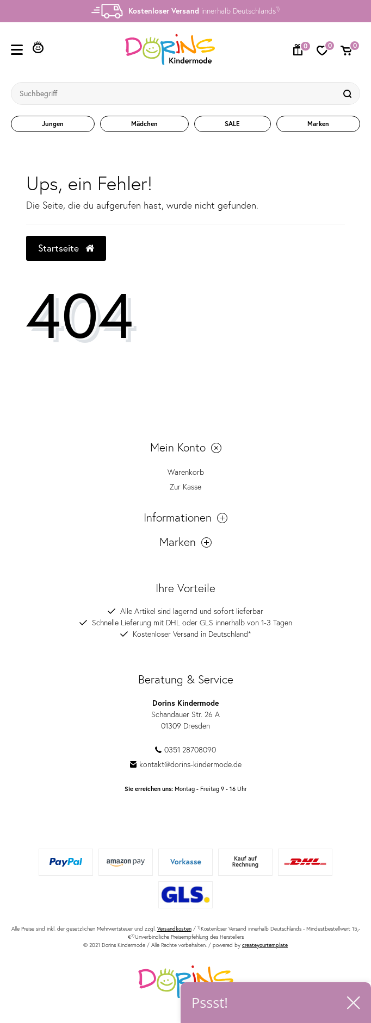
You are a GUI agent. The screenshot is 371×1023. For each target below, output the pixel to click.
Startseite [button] (66, 248)
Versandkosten (174, 928)
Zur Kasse (185, 487)
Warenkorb (186, 472)
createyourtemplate (265, 945)
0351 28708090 (185, 750)
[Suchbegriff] (174, 93)
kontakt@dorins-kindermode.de (186, 764)
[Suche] (349, 93)
